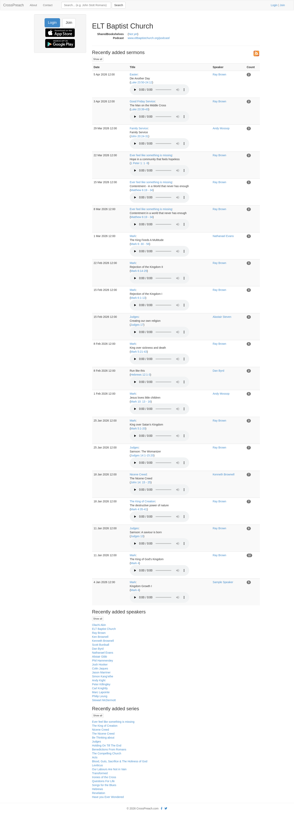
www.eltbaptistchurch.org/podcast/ (149, 38)
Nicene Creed (138, 474)
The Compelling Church (106, 753)
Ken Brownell (100, 636)
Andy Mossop (221, 128)
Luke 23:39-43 (139, 109)
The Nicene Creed (103, 733)
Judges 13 (137, 536)
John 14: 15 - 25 (141, 482)
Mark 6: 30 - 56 (140, 244)
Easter (134, 74)
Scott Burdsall (100, 644)
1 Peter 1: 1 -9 (139, 163)
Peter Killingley (101, 684)
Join (282, 5)
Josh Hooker (100, 664)
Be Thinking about (103, 737)
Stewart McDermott (104, 700)
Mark (133, 236)
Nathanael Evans (223, 236)
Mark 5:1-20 (138, 428)
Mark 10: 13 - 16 (141, 401)
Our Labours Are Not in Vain (109, 769)
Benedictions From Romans (109, 749)
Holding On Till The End (106, 745)
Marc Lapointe (101, 692)
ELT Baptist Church (104, 628)
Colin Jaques (100, 668)
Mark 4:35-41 (139, 509)
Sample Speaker (223, 582)
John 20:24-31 (139, 136)
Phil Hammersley (102, 660)
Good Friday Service (142, 101)
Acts (94, 757)
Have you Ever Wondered (108, 797)
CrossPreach (13, 5)
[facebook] (161, 808)
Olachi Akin (99, 624)
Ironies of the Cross (104, 777)
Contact (47, 5)
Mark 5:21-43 (139, 351)
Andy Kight (99, 680)
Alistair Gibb (99, 656)
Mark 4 (135, 563)
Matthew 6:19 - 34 (142, 190)
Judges (134, 316)
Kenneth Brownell (223, 474)
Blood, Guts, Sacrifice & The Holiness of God (119, 761)
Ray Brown (219, 74)
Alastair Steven (222, 316)
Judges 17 (137, 324)
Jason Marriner (101, 672)
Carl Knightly (100, 688)
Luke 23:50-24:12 (141, 82)
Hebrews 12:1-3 (140, 374)
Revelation (98, 793)
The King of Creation (142, 501)
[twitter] (165, 808)
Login (274, 5)
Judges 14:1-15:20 (142, 455)
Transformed (100, 773)
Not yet (133, 34)
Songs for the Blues (104, 785)
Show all (97, 59)
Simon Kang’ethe (102, 676)
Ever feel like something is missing (151, 155)
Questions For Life (103, 781)
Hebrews (97, 789)
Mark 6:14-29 (139, 270)
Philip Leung (99, 696)
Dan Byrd (218, 370)
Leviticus (97, 765)
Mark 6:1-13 (138, 297)
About (33, 5)
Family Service (139, 128)
